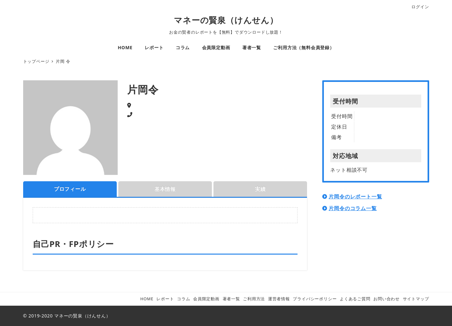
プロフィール (70, 188)
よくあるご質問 (355, 299)
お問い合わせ (386, 299)
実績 (260, 188)
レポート (165, 299)
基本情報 (165, 188)
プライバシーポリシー (315, 299)
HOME (146, 299)
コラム (183, 299)
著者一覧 (231, 299)
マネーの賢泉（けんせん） (226, 20)
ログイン (420, 7)
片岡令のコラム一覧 (353, 208)
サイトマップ (416, 299)
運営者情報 (279, 299)
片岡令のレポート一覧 (355, 196)
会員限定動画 (206, 299)
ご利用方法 (254, 299)
